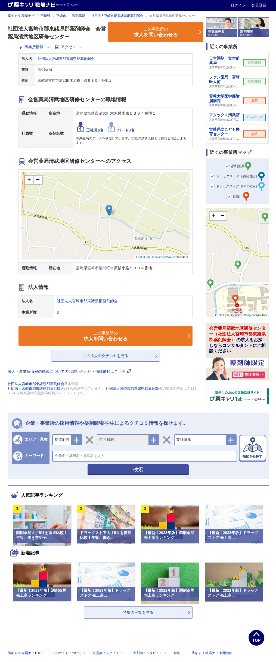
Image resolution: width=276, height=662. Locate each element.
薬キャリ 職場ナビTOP (27, 653)
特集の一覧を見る (138, 612)
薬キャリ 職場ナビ (21, 16)
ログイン (239, 5)
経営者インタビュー (110, 653)
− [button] (37, 180)
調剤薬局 (78, 16)
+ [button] (29, 180)
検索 (138, 469)
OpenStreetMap (161, 257)
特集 (179, 653)
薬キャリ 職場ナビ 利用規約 (213, 653)
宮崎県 (45, 16)
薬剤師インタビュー (150, 653)
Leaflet (140, 257)
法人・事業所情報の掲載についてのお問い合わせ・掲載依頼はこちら (69, 371)
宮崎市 (61, 16)
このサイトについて (69, 653)
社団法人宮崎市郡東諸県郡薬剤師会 (117, 16)
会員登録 (258, 5)
